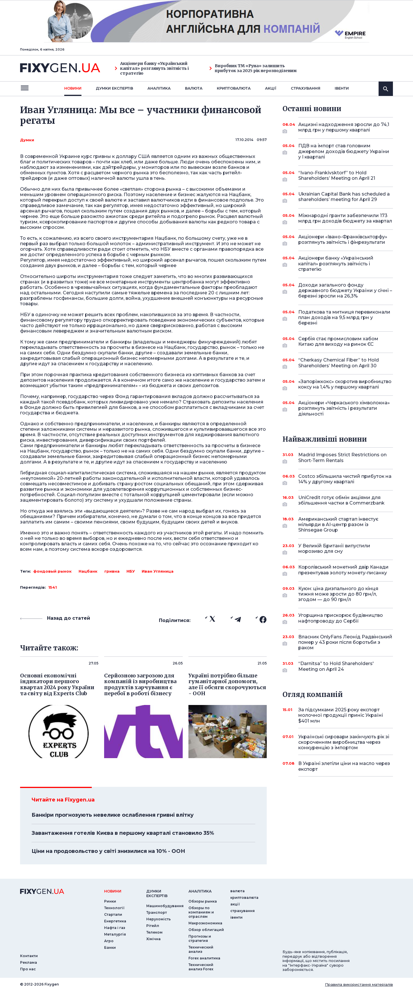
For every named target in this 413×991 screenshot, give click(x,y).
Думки (27, 140)
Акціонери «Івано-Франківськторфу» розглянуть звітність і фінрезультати (342, 240)
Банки (110, 947)
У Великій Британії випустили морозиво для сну (337, 549)
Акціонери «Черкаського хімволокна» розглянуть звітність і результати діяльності (344, 408)
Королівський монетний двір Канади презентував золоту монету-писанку (343, 570)
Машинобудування (165, 906)
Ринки (110, 901)
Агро (109, 941)
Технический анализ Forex (200, 967)
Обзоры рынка (202, 901)
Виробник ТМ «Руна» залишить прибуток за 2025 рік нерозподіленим (253, 68)
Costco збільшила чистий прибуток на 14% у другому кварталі (344, 479)
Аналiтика (159, 88)
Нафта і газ (114, 928)
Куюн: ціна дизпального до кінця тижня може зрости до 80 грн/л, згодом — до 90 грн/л (338, 594)
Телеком (154, 932)
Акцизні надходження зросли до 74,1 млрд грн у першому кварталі (343, 128)
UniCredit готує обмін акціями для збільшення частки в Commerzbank (341, 501)
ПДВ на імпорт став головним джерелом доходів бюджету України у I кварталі (343, 151)
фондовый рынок (52, 571)
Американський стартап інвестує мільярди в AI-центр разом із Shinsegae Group (338, 524)
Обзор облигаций (206, 930)
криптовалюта (234, 88)
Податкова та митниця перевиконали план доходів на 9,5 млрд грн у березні (344, 317)
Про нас (28, 969)
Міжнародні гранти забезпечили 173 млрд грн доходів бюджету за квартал (345, 219)
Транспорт (156, 912)
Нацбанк (88, 571)
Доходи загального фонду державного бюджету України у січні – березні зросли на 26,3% (345, 290)
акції (270, 88)
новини (72, 88)
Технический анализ (200, 949)
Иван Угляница (158, 571)
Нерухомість (158, 919)
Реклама (28, 962)
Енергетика (115, 921)
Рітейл (152, 926)
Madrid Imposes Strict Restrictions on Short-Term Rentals (342, 458)
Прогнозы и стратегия (199, 938)
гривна (112, 571)
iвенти (342, 88)
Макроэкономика (205, 923)
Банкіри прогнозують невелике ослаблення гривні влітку (113, 815)
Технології (114, 908)
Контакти (29, 956)
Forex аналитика (204, 958)
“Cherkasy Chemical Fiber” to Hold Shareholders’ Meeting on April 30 (338, 363)
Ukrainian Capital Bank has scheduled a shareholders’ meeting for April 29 (344, 197)
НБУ (130, 571)
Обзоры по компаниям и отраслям (201, 912)
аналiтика (200, 891)
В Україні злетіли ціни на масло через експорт (344, 766)
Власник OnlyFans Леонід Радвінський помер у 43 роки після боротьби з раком (345, 642)
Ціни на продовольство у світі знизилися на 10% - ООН (108, 851)
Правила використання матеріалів (359, 984)
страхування (305, 88)
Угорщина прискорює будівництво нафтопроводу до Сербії (340, 618)
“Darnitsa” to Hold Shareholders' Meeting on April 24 (337, 667)
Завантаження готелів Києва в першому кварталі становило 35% (123, 833)
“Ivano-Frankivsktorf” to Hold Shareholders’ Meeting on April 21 (337, 176)
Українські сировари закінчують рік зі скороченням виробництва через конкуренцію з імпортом (343, 742)
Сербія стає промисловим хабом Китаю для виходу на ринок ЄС (338, 342)
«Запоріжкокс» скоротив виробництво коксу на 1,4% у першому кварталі (344, 385)
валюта (193, 88)
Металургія (115, 934)
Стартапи (113, 914)
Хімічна (153, 939)
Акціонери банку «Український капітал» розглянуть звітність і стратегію (152, 68)
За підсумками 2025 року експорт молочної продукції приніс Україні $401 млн (340, 715)
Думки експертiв (114, 88)
